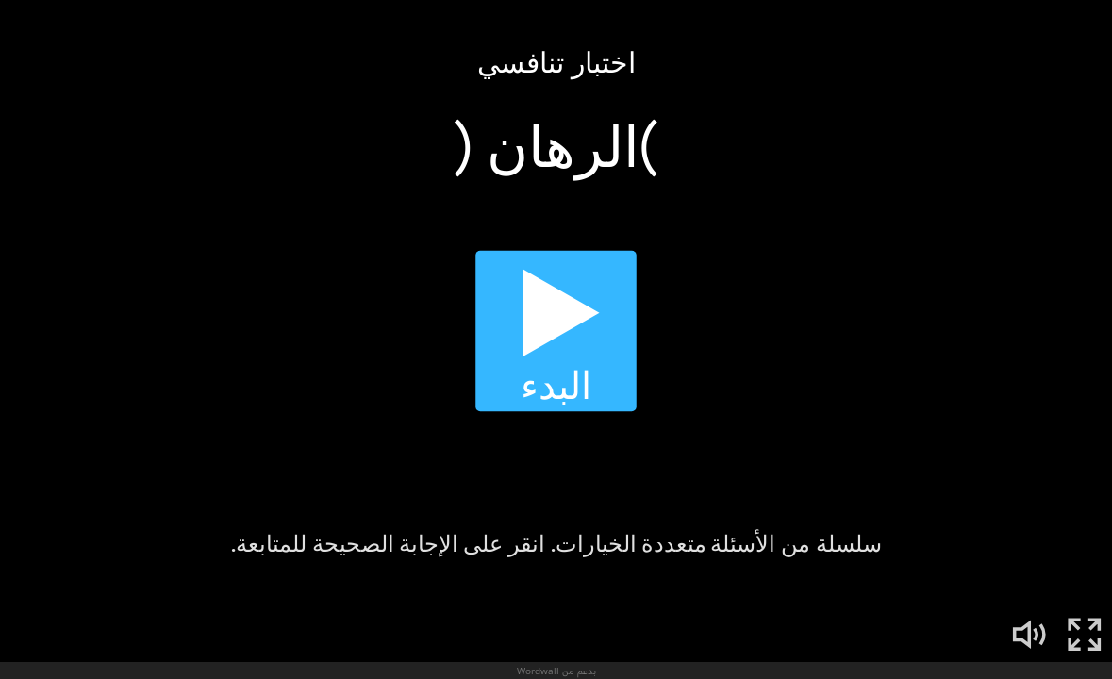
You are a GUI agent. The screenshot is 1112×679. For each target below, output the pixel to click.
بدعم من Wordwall (556, 670)
